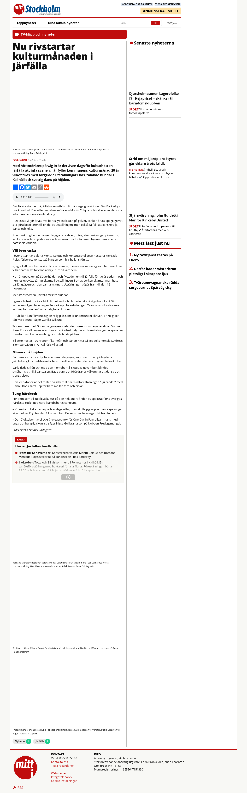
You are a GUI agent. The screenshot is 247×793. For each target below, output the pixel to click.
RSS (18, 787)
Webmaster (58, 773)
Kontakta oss (59, 762)
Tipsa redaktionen (62, 766)
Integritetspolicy (61, 777)
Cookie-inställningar (64, 781)
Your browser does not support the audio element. (38, 197)
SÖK (155, 23)
